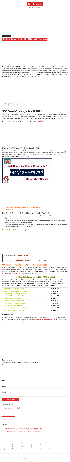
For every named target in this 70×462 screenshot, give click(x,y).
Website (4, 392)
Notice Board (6, 36)
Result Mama (35, 4)
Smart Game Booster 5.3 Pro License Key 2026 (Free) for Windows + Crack (24, 428)
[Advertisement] (35, 23)
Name (4, 380)
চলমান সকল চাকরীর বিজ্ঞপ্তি (13, 408)
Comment (5, 364)
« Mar (4, 450)
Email (4, 386)
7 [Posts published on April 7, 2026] (30, 442)
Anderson (41, 458)
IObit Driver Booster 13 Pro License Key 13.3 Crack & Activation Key (22, 431)
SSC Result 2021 (37, 122)
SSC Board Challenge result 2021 (15, 273)
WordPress (34, 458)
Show (19, 104)
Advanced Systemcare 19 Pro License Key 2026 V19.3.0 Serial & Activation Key (25, 430)
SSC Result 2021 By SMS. (48, 319)
